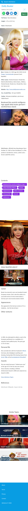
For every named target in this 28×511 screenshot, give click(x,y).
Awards (16, 194)
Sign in (24, 14)
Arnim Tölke (4, 357)
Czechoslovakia (10, 74)
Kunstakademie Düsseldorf (18, 357)
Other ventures (18, 191)
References (6, 197)
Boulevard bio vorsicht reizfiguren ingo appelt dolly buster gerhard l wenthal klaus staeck (14, 185)
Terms (3, 489)
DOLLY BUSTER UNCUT (10, 187)
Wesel (24, 351)
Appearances (7, 191)
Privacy (4, 494)
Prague (3, 74)
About (3, 485)
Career (21, 187)
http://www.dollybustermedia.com (15, 89)
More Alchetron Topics (7, 377)
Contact (4, 498)
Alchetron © (6, 503)
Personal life (7, 194)
